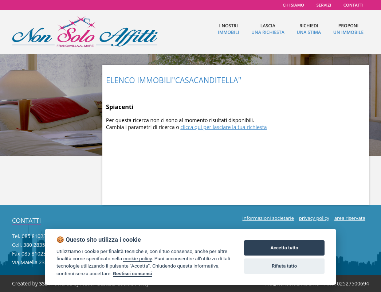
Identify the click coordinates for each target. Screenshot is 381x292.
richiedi (308, 29)
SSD (43, 283)
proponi (348, 29)
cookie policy (137, 258)
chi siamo (293, 5)
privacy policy (314, 218)
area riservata (349, 218)
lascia (267, 29)
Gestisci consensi (132, 273)
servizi (324, 5)
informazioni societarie (268, 218)
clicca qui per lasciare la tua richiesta (223, 127)
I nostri (228, 29)
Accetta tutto (284, 247)
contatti (353, 5)
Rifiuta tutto (284, 266)
